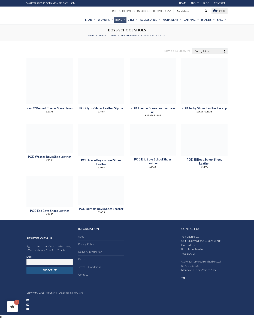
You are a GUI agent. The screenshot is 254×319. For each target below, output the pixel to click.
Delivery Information (90, 251)
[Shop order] (210, 51)
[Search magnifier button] (206, 11)
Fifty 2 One (77, 292)
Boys (120, 20)
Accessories (150, 20)
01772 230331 (190, 265)
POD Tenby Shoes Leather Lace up (204, 108)
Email (29, 256)
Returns (83, 259)
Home (91, 35)
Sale (221, 20)
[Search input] (189, 11)
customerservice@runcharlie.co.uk (201, 261)
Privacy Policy (86, 244)
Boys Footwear (130, 35)
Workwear (172, 20)
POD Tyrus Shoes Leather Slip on (101, 108)
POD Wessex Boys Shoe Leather (49, 157)
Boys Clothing (107, 35)
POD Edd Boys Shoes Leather (49, 211)
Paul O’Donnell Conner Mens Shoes (50, 108)
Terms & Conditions (89, 267)
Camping (191, 20)
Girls (133, 20)
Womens (105, 20)
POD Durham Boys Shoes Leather (101, 209)
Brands (208, 20)
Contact (83, 274)
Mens (90, 20)
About (81, 236)
